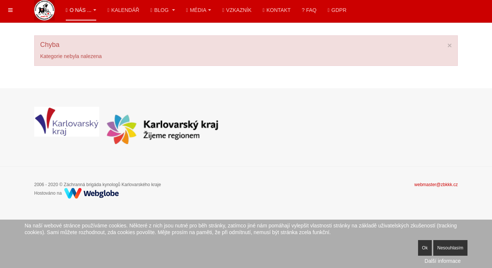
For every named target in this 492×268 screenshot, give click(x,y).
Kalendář (123, 10)
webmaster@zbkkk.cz (436, 184)
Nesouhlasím (450, 248)
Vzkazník (237, 10)
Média (198, 10)
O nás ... (81, 10)
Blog (162, 10)
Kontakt (277, 10)
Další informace (443, 261)
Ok (425, 248)
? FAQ (309, 10)
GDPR (337, 10)
